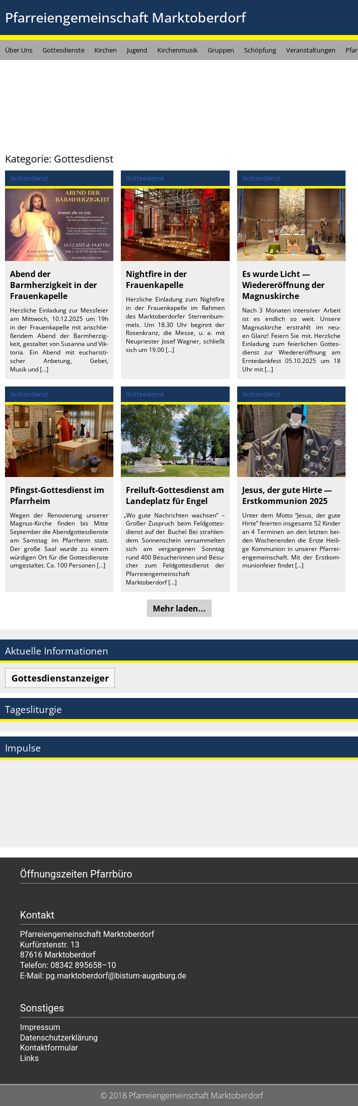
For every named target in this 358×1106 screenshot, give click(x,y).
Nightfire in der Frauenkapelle (156, 279)
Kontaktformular (49, 1047)
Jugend (137, 50)
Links (29, 1058)
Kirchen (105, 50)
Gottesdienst (29, 178)
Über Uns (18, 50)
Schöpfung (260, 50)
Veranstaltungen (311, 50)
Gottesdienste (63, 50)
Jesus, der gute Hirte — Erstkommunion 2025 (287, 495)
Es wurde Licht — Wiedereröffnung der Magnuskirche (283, 285)
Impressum (40, 1027)
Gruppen (221, 50)
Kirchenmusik (177, 50)
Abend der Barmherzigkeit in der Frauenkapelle (53, 285)
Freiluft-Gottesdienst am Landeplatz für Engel (175, 495)
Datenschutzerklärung (59, 1037)
